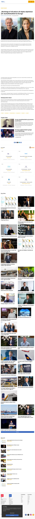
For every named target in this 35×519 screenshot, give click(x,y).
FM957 (29, 502)
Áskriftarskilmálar (12, 503)
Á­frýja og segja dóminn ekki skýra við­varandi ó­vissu (14, 459)
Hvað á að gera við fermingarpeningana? (26, 292)
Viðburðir (29, 499)
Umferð (11, 505)
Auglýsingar (11, 500)
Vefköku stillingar (7, 515)
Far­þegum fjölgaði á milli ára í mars (8, 303)
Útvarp (22, 502)
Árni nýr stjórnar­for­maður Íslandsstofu (25, 387)
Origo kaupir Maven (5, 220)
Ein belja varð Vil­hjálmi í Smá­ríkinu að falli (13, 483)
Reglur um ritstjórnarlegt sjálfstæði (4, 499)
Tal (28, 504)
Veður (29, 500)
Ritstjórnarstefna (12, 502)
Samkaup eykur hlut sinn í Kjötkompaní (8, 375)
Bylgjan (29, 501)
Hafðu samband (12, 501)
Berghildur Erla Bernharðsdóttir (5, 15)
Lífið (22, 499)
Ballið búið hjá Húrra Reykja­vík (7, 290)
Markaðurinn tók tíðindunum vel (24, 317)
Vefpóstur (11, 506)
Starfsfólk (11, 504)
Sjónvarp (23, 501)
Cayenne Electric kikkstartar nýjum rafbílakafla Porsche (15, 454)
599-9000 (3, 504)
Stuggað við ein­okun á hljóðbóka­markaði (9, 236)
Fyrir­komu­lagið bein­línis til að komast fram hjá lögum (15, 440)
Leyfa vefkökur (17, 515)
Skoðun (23, 500)
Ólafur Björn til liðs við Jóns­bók (24, 373)
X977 (28, 503)
